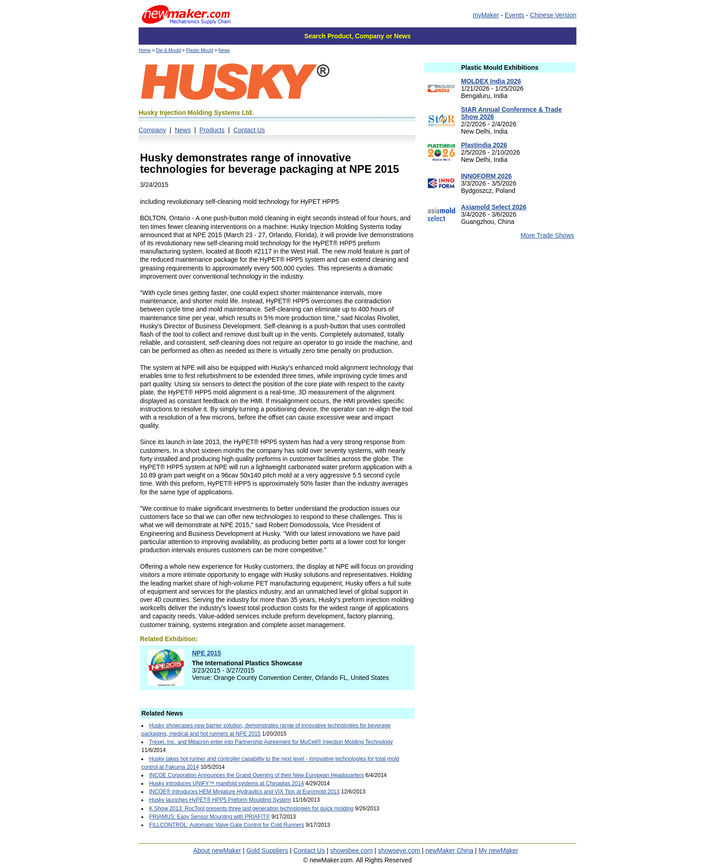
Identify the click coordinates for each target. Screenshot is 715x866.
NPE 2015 (206, 653)
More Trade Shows (548, 235)
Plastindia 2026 (484, 145)
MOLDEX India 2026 (491, 81)
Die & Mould (168, 50)
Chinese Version (553, 15)
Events (514, 15)
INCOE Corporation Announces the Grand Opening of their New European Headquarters (256, 775)
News (224, 50)
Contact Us (249, 130)
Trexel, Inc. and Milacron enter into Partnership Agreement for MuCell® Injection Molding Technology (271, 742)
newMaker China (449, 850)
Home (145, 50)
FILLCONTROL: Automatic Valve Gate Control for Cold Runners (226, 825)
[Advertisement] (499, 319)
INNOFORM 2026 (486, 176)
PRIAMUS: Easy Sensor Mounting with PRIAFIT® (209, 817)
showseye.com (399, 850)
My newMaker (498, 850)
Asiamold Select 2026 (493, 207)
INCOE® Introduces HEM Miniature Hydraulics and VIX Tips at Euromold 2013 (244, 791)
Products (211, 130)
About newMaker (217, 850)
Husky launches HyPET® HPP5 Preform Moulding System (220, 800)
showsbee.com (351, 850)
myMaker (486, 15)
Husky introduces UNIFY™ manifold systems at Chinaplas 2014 (226, 783)
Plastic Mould (199, 50)
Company (152, 130)
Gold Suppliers (267, 850)
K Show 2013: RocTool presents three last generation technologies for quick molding (251, 808)
